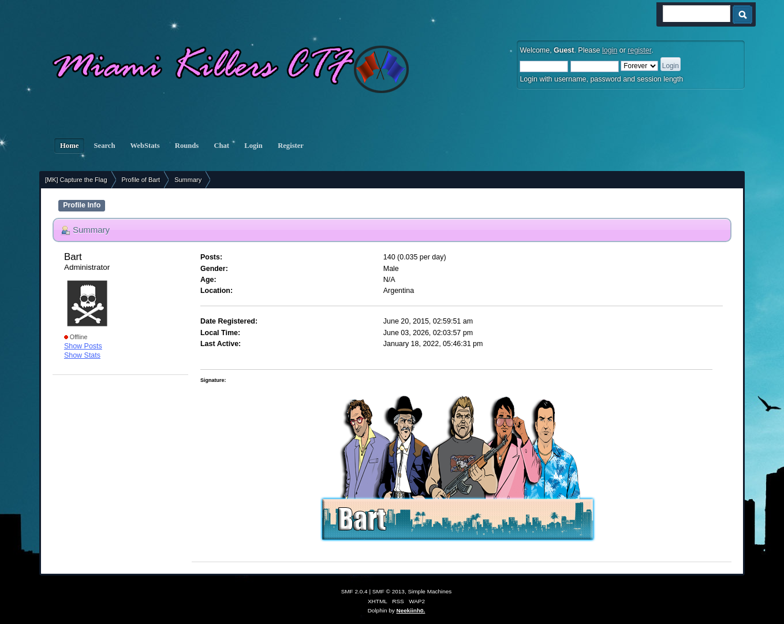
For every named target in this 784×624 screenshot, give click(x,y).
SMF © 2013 (388, 591)
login (609, 50)
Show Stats (82, 355)
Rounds (187, 146)
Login (253, 146)
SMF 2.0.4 (354, 591)
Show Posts (83, 346)
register (639, 50)
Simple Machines (429, 591)
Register (290, 146)
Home (69, 146)
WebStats (145, 146)
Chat (221, 146)
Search (104, 146)
